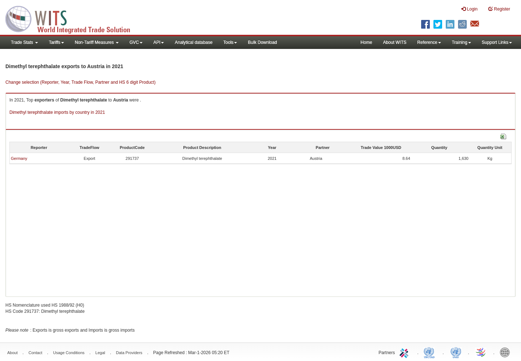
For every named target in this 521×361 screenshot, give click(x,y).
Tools (230, 42)
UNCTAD (430, 352)
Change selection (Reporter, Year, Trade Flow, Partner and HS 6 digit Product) (80, 82)
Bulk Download (262, 42)
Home (366, 42)
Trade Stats (24, 42)
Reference (429, 42)
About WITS (395, 42)
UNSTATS (456, 352)
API (158, 42)
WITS (72, 18)
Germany (19, 158)
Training (461, 42)
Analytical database (193, 42)
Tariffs (56, 42)
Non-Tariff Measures (97, 42)
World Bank (506, 352)
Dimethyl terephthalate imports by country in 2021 (57, 112)
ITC (405, 352)
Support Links (497, 42)
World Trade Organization (481, 352)
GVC (136, 42)
